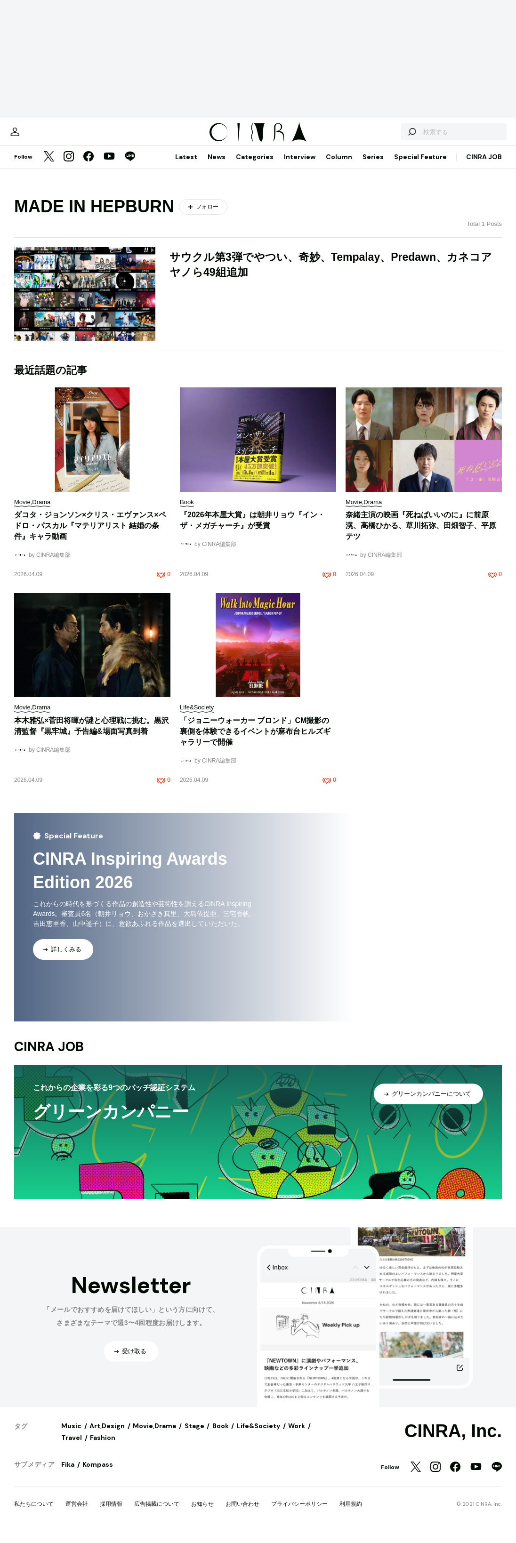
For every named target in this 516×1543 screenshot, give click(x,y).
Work (296, 1435)
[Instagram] (69, 167)
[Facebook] (88, 167)
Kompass (97, 1474)
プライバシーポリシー (299, 1513)
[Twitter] (49, 167)
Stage (194, 1435)
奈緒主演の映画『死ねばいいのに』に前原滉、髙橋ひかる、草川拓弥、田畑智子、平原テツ (421, 535)
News (217, 166)
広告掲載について (156, 1513)
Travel (71, 1447)
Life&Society (258, 1435)
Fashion (102, 1447)
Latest (186, 166)
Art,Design (107, 1435)
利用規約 (350, 1513)
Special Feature (420, 166)
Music (71, 1435)
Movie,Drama (154, 1435)
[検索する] (392, 136)
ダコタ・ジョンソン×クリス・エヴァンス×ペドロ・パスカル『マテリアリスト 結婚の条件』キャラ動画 (90, 535)
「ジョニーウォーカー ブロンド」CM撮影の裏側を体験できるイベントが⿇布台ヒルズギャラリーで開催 (255, 740)
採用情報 (111, 1513)
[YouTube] (109, 167)
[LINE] (130, 167)
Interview (299, 166)
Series (373, 166)
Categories (255, 166)
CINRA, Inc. (453, 1440)
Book (220, 1435)
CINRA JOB (484, 166)
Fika (67, 1474)
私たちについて (34, 1513)
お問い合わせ (242, 1513)
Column (339, 166)
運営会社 (76, 1513)
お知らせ (202, 1513)
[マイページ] (34, 136)
